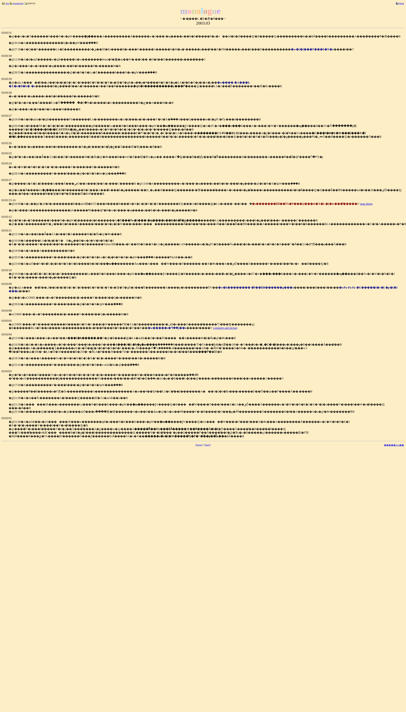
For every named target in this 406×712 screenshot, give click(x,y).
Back (400, 3)
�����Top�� (394, 445)
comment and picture (225, 327)
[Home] (199, 445)
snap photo (366, 203)
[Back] (207, 445)
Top (5, 3)
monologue (17, 3)
